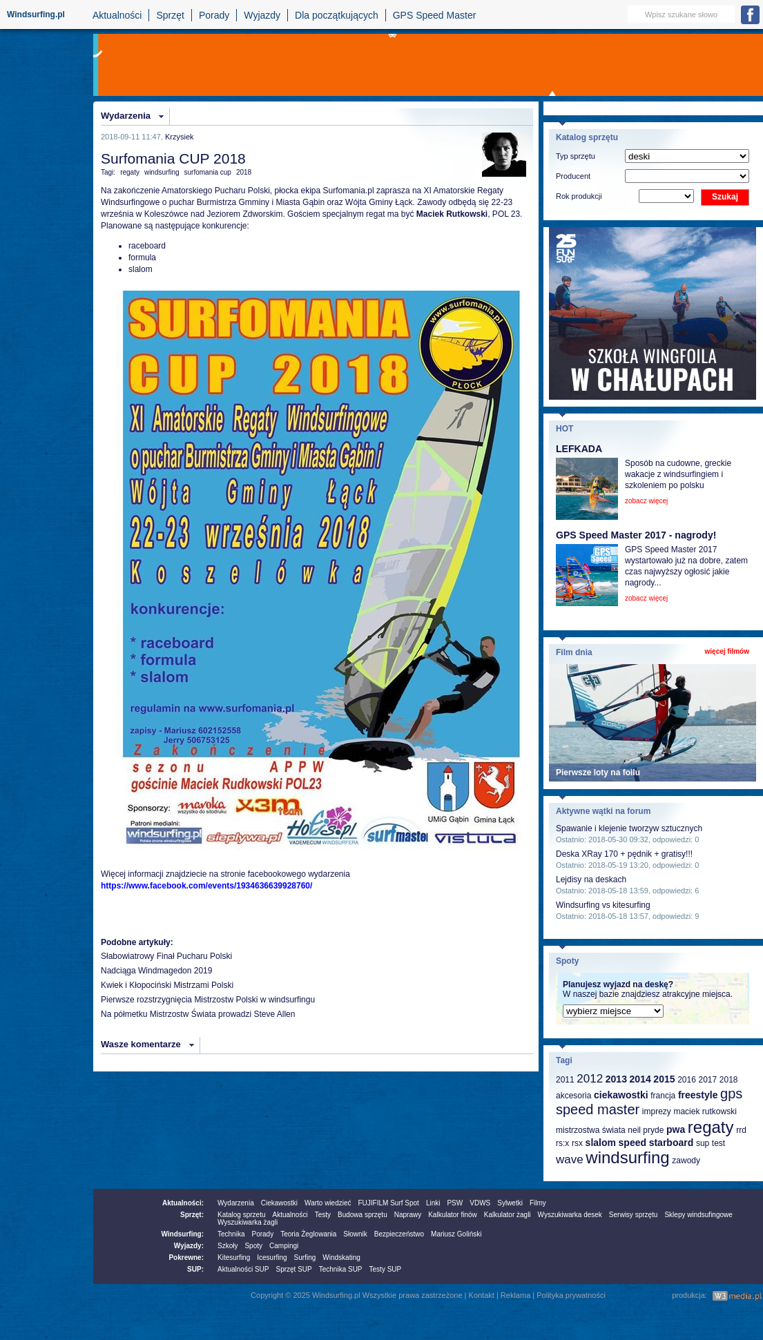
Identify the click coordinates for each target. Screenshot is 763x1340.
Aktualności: (183, 1203)
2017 (707, 1080)
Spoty (253, 1246)
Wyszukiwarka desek (570, 1214)
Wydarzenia (126, 115)
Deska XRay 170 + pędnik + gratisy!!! (624, 854)
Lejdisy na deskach (591, 879)
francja (662, 1095)
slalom (601, 1142)
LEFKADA (579, 448)
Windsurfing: (182, 1234)
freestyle (698, 1094)
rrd (741, 1130)
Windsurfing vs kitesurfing (603, 905)
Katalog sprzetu (242, 1214)
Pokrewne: (186, 1257)
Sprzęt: (192, 1214)
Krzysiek (179, 137)
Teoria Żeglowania (308, 1234)
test (718, 1143)
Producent (573, 176)
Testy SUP (385, 1269)
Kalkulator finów (452, 1214)
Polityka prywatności (571, 1295)
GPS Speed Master (434, 15)
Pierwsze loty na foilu (598, 772)
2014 (640, 1079)
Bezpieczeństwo (399, 1234)
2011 (565, 1080)
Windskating (341, 1257)
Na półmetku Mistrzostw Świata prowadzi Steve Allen (198, 1014)
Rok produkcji (579, 196)
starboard (671, 1142)
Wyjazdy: (189, 1246)
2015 (664, 1079)
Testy (323, 1214)
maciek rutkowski (704, 1111)
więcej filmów (727, 651)
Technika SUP (341, 1269)
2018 (243, 172)
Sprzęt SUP (293, 1269)
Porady (214, 15)
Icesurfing (272, 1257)
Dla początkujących (336, 15)
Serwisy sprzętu (633, 1214)
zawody (686, 1160)
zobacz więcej (646, 501)
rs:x (562, 1143)
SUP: (195, 1269)
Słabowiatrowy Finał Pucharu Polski (166, 956)
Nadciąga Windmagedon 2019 (156, 970)
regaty (129, 172)
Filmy (538, 1203)
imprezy (656, 1111)
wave (569, 1159)
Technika (231, 1234)
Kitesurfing (234, 1257)
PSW (455, 1203)
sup (702, 1143)
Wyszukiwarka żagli (248, 1222)
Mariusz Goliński (456, 1234)
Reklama (515, 1295)
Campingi (283, 1246)
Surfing (305, 1257)
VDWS (480, 1203)
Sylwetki (510, 1203)
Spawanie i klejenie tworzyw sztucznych (629, 828)
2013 (616, 1079)
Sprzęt (170, 15)
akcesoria (573, 1095)
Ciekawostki (279, 1203)
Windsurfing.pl (36, 14)
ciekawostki (621, 1094)
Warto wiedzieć (328, 1203)
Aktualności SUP (243, 1269)
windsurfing (162, 172)
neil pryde (646, 1130)
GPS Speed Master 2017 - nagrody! (636, 535)
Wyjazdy (262, 15)
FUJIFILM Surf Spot (388, 1203)
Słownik (355, 1234)
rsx (577, 1143)
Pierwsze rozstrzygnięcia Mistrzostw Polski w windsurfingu (208, 999)
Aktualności (117, 15)
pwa (675, 1129)
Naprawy (407, 1214)
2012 (590, 1078)
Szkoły (228, 1246)
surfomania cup (207, 172)
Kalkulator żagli (507, 1214)
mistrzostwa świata (591, 1130)
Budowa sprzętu (362, 1214)
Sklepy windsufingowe (698, 1214)
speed (632, 1142)
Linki (433, 1203)
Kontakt (481, 1295)
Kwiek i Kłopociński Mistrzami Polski (167, 985)
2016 (686, 1080)
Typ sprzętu (575, 156)
